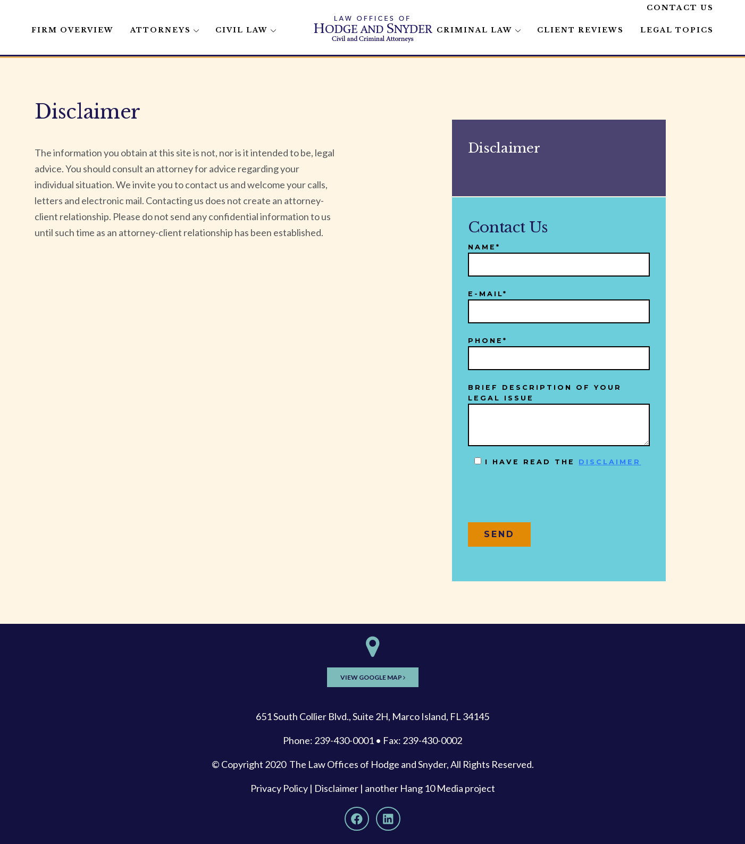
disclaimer (610, 462)
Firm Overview (72, 30)
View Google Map (372, 677)
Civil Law (241, 30)
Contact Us (680, 7)
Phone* (559, 350)
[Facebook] (357, 819)
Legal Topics (677, 30)
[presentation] (549, 499)
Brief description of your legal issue (559, 414)
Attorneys (160, 30)
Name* (559, 256)
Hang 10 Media (431, 788)
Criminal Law (475, 30)
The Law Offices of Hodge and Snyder (368, 764)
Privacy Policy (279, 788)
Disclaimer (336, 788)
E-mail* (559, 303)
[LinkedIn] (388, 819)
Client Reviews (580, 30)
